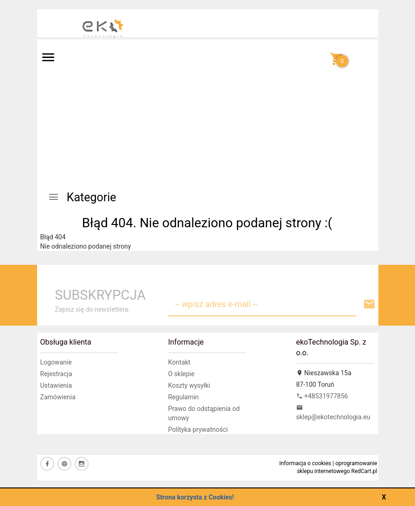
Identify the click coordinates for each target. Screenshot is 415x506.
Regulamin (183, 397)
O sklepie (181, 374)
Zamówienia (58, 397)
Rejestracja (56, 374)
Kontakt (179, 362)
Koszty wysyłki (189, 385)
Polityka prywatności (198, 429)
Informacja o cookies (305, 463)
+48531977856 (322, 396)
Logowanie (56, 362)
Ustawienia (56, 385)
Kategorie (82, 197)
